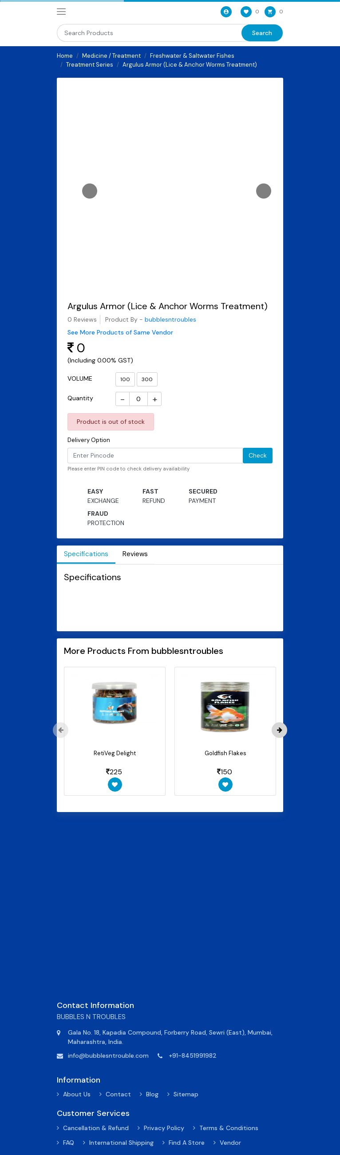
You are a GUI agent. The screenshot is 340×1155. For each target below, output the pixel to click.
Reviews (135, 554)
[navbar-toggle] (61, 12)
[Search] (149, 33)
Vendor (230, 1143)
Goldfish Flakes (225, 753)
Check (258, 455)
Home (65, 56)
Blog (152, 1094)
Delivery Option (88, 440)
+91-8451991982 (193, 1055)
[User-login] (225, 11)
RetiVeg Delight (115, 753)
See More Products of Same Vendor (120, 332)
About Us (77, 1094)
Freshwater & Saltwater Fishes (192, 56)
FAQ (68, 1143)
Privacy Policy (164, 1128)
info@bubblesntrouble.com (108, 1055)
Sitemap (186, 1094)
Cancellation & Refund (96, 1128)
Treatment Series (89, 64)
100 (125, 379)
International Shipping (121, 1143)
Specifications (86, 554)
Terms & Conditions (228, 1128)
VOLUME (79, 378)
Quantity (80, 398)
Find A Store (187, 1143)
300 (147, 379)
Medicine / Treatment (111, 56)
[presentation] (60, 730)
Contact (118, 1094)
